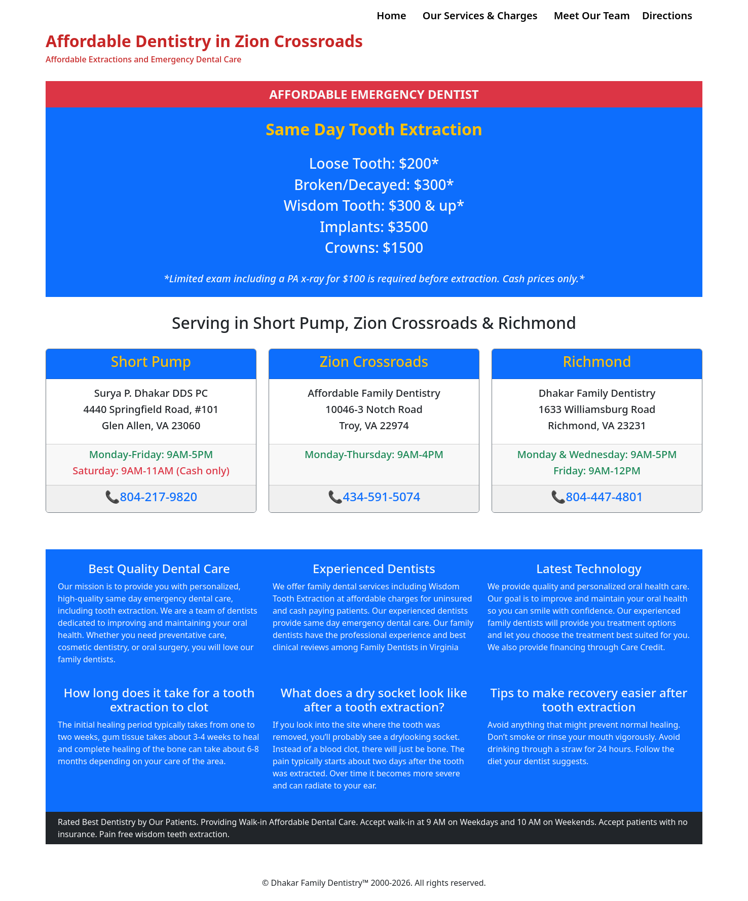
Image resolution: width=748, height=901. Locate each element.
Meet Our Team (592, 15)
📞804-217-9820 (151, 496)
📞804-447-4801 (597, 496)
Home (391, 15)
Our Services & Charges (480, 15)
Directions (667, 15)
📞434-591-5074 (374, 496)
